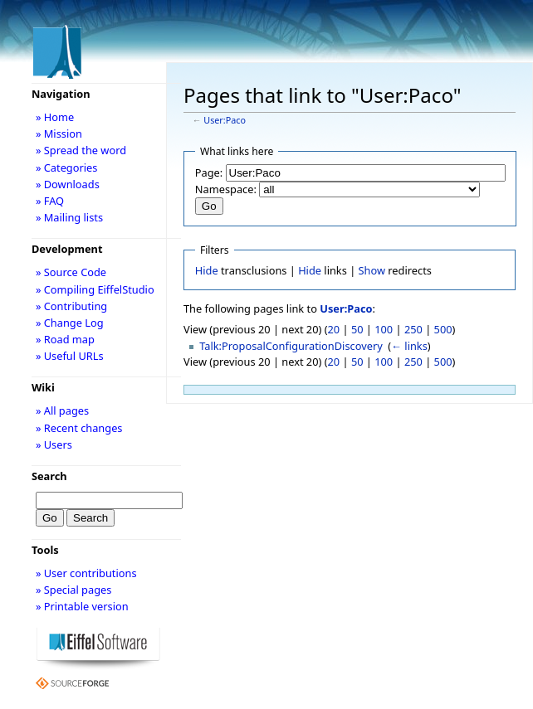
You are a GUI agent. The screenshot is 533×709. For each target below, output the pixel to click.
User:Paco (224, 120)
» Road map (65, 339)
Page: (208, 172)
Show (372, 270)
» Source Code (71, 272)
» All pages (62, 410)
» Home (55, 116)
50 (357, 329)
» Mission (59, 133)
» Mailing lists (69, 217)
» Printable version (82, 606)
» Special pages (73, 589)
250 (413, 329)
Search (49, 476)
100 (383, 329)
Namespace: (226, 189)
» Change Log (70, 322)
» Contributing (71, 306)
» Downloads (68, 184)
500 (443, 329)
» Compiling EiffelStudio (95, 289)
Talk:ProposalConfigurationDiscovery (291, 345)
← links (409, 345)
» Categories (67, 167)
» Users (54, 444)
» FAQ (50, 200)
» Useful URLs (70, 355)
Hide (206, 270)
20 (334, 329)
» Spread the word (81, 150)
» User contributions (86, 573)
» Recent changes (79, 427)
